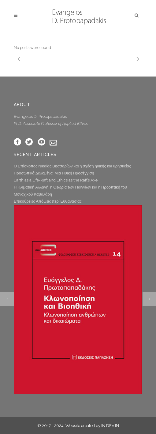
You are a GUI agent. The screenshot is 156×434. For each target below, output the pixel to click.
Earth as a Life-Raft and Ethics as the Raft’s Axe (56, 180)
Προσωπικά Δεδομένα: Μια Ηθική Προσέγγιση (54, 173)
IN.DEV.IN (110, 425)
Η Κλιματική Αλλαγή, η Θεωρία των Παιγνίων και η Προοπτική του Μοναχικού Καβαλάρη (70, 190)
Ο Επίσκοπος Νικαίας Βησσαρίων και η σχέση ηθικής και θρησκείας (72, 166)
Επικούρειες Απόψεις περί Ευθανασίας (48, 201)
